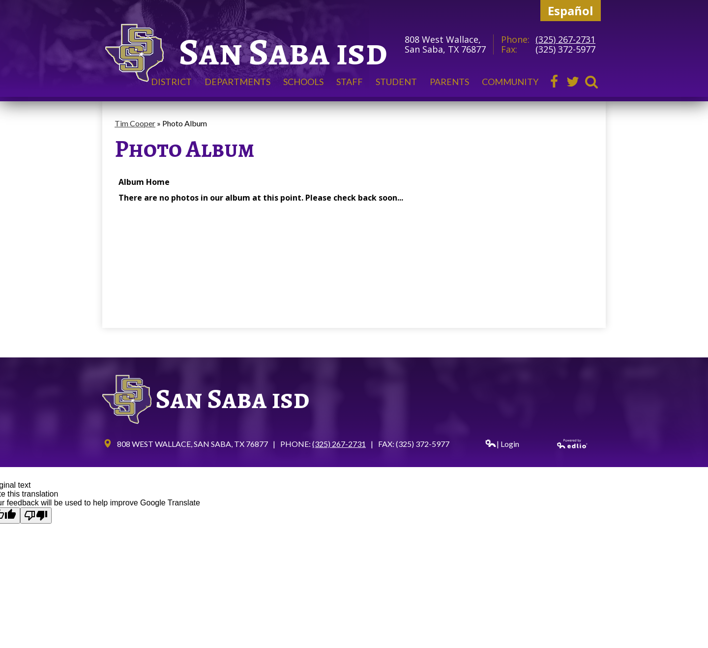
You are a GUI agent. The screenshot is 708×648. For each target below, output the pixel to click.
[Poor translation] (36, 515)
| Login (502, 443)
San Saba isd (283, 52)
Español (570, 10)
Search (591, 81)
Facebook (554, 81)
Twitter (573, 81)
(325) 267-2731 (565, 39)
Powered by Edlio (572, 443)
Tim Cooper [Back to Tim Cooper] (135, 123)
